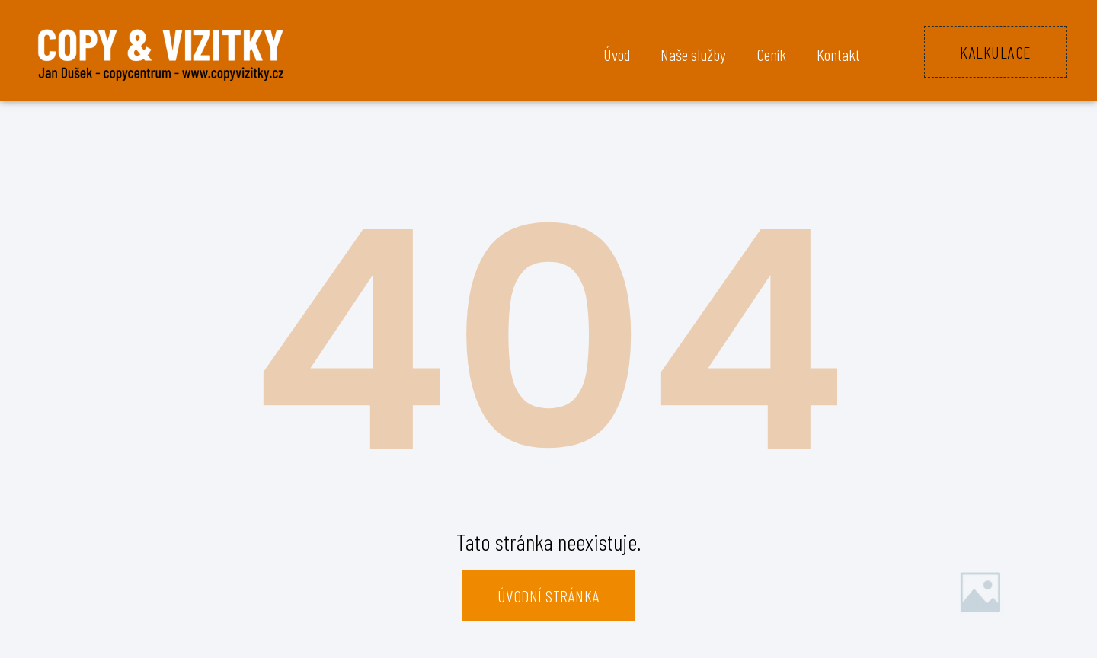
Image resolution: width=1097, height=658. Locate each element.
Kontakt (838, 54)
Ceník (771, 54)
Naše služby (693, 54)
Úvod (616, 54)
